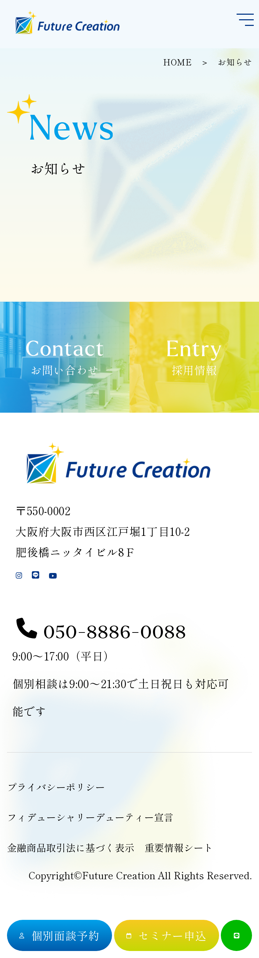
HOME (177, 62)
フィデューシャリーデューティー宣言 (90, 817)
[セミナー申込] (166, 935)
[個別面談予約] (59, 935)
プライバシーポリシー (56, 787)
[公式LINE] (236, 935)
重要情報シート (179, 847)
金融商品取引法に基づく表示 (70, 847)
